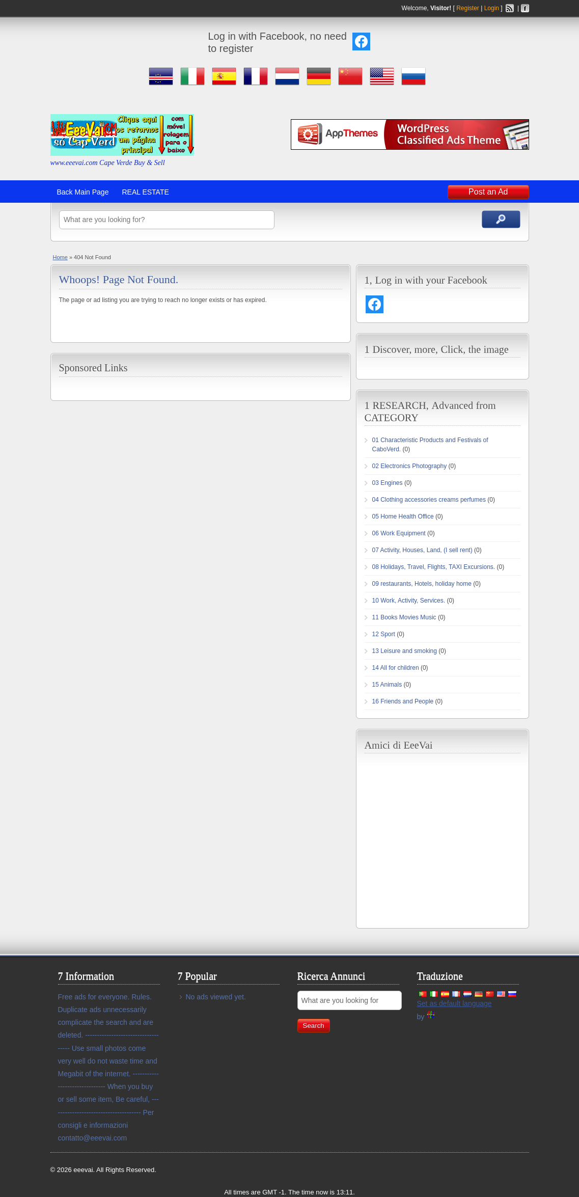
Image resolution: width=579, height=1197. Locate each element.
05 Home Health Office (403, 516)
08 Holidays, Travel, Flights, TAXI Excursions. (433, 566)
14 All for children (395, 667)
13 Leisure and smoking (404, 651)
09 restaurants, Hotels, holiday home (422, 583)
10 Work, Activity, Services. (409, 600)
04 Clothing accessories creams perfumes (429, 499)
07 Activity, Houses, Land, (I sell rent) (422, 550)
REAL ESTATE (145, 192)
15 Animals (387, 684)
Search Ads (501, 219)
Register (467, 8)
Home (60, 257)
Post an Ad (488, 191)
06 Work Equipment (399, 533)
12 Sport (383, 634)
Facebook (525, 8)
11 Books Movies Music (404, 617)
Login (491, 8)
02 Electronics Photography (409, 466)
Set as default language (454, 1003)
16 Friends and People (403, 701)
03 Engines (387, 482)
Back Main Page (83, 192)
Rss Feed (510, 8)
